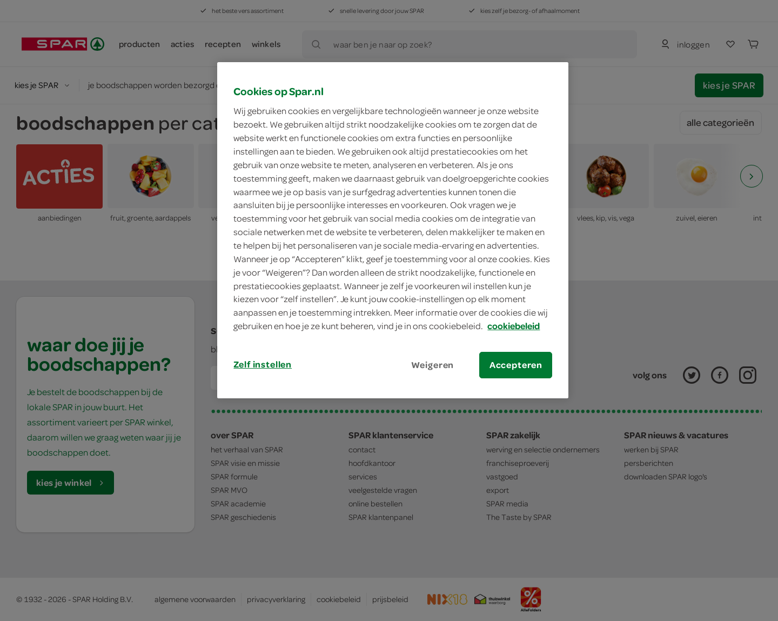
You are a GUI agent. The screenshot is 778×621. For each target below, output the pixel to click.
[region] (392, 230)
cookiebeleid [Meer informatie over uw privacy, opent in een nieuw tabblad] (513, 326)
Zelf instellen (262, 364)
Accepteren (515, 365)
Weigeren (432, 365)
